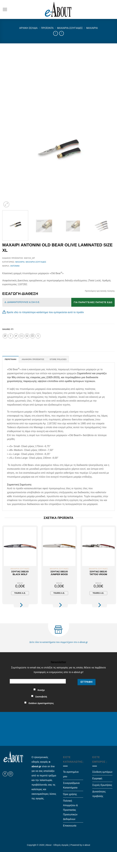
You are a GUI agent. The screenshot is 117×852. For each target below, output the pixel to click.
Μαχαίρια (92, 28)
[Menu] (4, 9)
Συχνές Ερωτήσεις (102, 785)
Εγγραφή (97, 778)
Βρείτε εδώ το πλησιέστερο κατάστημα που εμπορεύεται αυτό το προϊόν (45, 312)
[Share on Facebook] (10, 335)
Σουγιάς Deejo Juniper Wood (59, 573)
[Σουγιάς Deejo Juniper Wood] (59, 546)
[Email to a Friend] (21, 335)
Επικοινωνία (69, 825)
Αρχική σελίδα (28, 28)
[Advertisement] (58, 66)
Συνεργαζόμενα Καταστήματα (71, 785)
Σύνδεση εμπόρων (102, 772)
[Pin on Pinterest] (27, 335)
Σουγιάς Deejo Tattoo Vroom (98, 573)
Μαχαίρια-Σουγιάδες (70, 28)
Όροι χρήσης (70, 794)
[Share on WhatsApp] (5, 335)
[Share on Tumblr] (38, 335)
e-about (86, 845)
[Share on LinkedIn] (32, 335)
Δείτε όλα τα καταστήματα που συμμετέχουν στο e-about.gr (58, 642)
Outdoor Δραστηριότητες (41, 703)
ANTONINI (15, 266)
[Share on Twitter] (16, 335)
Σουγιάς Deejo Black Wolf (20, 573)
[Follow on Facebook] (5, 773)
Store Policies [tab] (58, 359)
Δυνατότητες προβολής (99, 793)
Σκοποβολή (41, 696)
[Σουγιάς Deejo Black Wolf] (20, 546)
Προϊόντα (47, 28)
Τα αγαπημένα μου (71, 774)
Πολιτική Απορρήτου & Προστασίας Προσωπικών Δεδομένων (70, 809)
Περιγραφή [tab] (10, 359)
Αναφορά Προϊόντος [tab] (33, 359)
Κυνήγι (41, 690)
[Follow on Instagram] (10, 773)
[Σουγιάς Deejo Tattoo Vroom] (98, 546)
